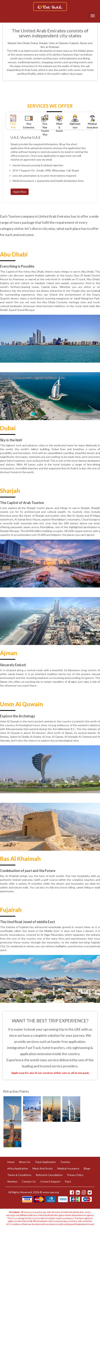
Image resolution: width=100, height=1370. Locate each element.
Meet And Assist (42, 1168)
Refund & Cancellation (49, 1175)
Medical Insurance (68, 1168)
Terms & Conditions (19, 1175)
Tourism (65, 1162)
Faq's (68, 1181)
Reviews (12, 1181)
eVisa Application (17, 1168)
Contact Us (29, 1181)
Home (10, 1162)
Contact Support (50, 1181)
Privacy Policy (75, 1175)
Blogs (87, 1168)
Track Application (45, 1162)
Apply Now (19, 191)
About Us (24, 1162)
